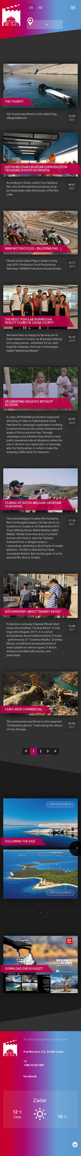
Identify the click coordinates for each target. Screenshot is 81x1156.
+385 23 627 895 (34, 1065)
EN (31, 8)
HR (40, 8)
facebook (30, 1076)
